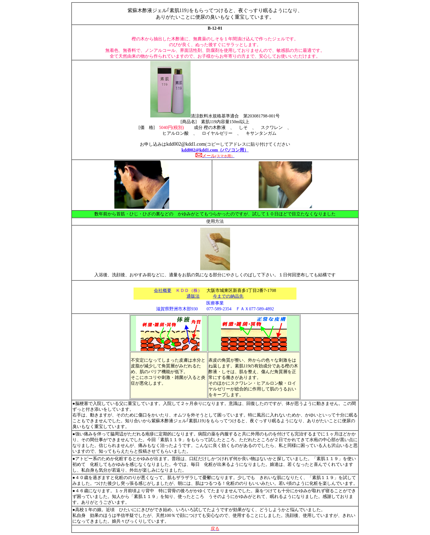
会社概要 (162, 290)
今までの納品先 (228, 296)
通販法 (193, 296)
